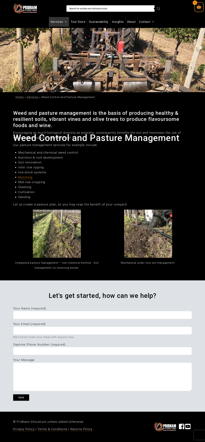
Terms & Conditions (52, 429)
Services (32, 97)
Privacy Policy (24, 429)
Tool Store (78, 21)
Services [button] (58, 22)
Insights (118, 21)
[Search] (159, 8)
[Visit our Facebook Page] (181, 427)
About (131, 21)
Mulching (25, 177)
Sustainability (99, 21)
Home (20, 97)
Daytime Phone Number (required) (39, 344)
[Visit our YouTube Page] (188, 427)
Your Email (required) (29, 324)
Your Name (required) (29, 308)
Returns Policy (81, 429)
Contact (147, 22)
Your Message (23, 360)
